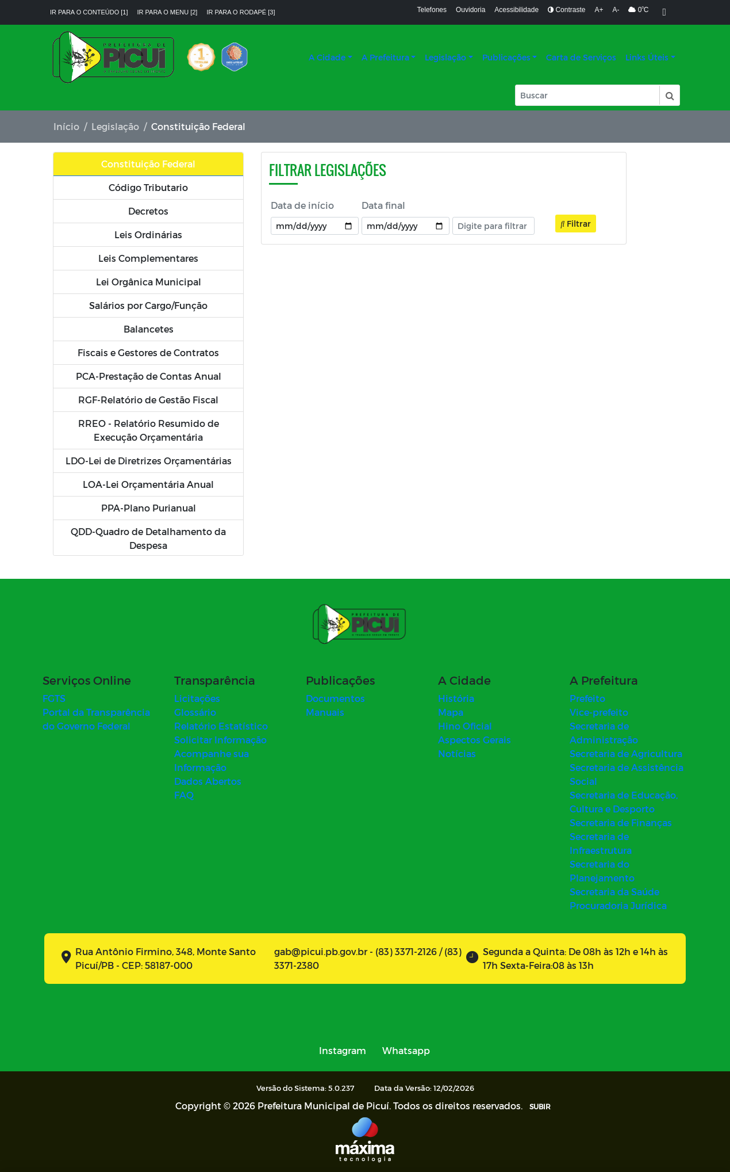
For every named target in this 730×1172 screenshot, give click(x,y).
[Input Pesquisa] (587, 95)
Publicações (506, 57)
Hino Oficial (465, 725)
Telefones (432, 10)
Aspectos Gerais (474, 739)
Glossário (195, 712)
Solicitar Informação (220, 739)
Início (66, 126)
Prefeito (587, 698)
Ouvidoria (470, 10)
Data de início (302, 205)
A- (615, 10)
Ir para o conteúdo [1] (89, 12)
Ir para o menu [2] (167, 12)
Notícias (457, 753)
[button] (669, 95)
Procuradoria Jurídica (618, 905)
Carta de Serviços (581, 57)
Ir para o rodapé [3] (240, 12)
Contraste (566, 10)
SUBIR (540, 1106)
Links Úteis (646, 57)
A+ (598, 10)
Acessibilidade (516, 10)
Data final (383, 205)
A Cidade (327, 57)
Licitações (197, 698)
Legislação (445, 57)
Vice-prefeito (599, 712)
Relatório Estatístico (221, 725)
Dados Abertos (207, 781)
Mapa (450, 712)
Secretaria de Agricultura (626, 753)
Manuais (325, 712)
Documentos (335, 698)
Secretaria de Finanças (621, 822)
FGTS (54, 698)
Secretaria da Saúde (614, 891)
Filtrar (575, 223)
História (456, 698)
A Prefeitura (385, 57)
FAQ (184, 794)
